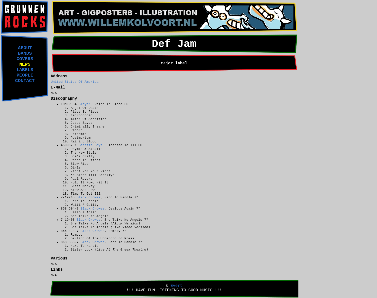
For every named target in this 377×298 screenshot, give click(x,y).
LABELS (24, 70)
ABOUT (25, 48)
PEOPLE (24, 75)
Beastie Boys (90, 145)
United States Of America (74, 82)
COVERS (24, 59)
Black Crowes (88, 197)
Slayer (85, 104)
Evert (177, 286)
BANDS (25, 53)
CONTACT (25, 81)
